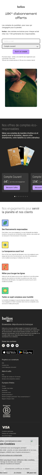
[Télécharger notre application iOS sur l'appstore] (9, 352)
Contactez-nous (6, 392)
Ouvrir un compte (21, 51)
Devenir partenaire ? (7, 394)
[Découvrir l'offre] (12, 187)
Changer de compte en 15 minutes (11, 376)
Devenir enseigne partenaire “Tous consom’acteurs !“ (16, 396)
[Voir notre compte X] (12, 345)
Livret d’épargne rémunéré (9, 367)
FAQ (3, 374)
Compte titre (5, 365)
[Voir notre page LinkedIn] (8, 345)
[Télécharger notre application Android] (25, 352)
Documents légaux (7, 435)
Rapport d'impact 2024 (8, 398)
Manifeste (4, 390)
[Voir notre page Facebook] (17, 345)
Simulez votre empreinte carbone (11, 378)
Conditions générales (7, 431)
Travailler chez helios (7, 388)
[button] (14, 196)
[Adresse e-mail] (21, 41)
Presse (3, 386)
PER (3, 363)
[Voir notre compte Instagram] (3, 345)
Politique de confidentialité (9, 433)
